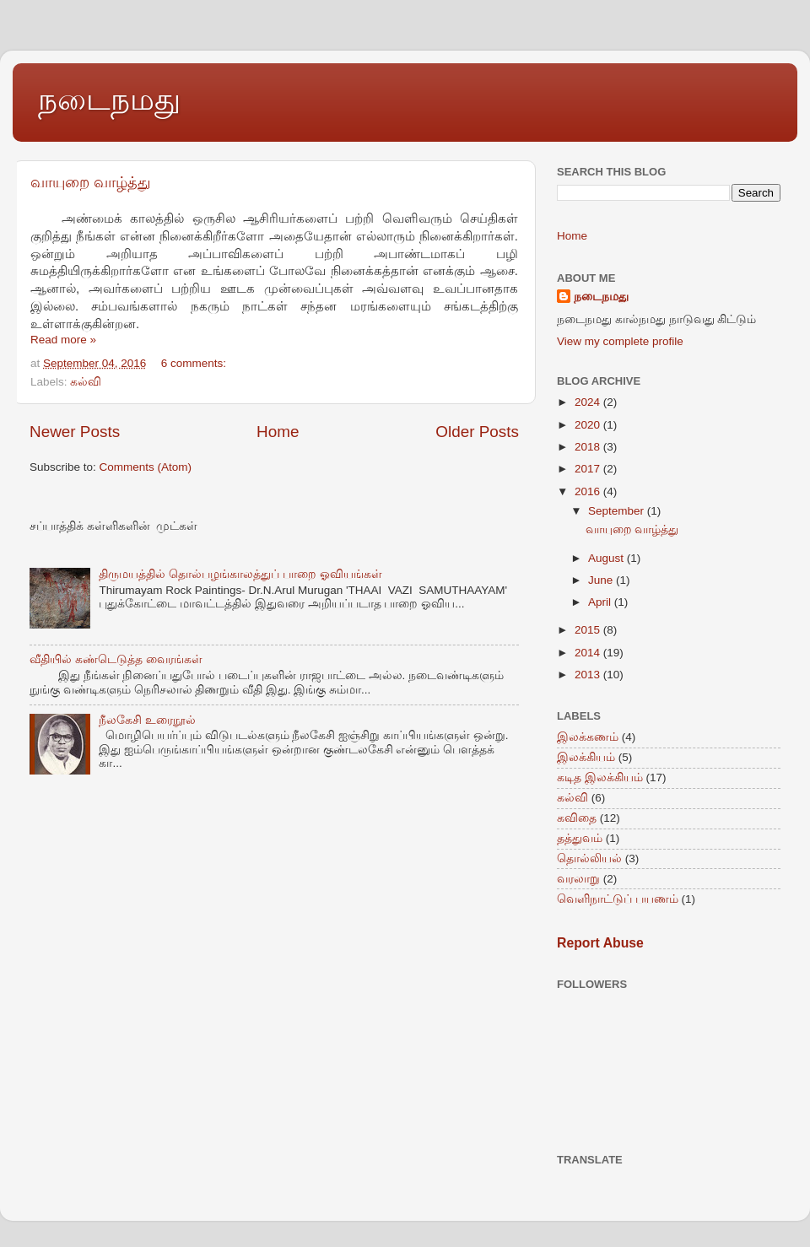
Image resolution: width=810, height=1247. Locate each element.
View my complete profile (620, 341)
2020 (589, 424)
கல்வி (85, 381)
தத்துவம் (579, 838)
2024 (589, 402)
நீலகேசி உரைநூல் (147, 720)
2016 (589, 491)
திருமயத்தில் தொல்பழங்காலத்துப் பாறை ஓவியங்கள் (240, 574)
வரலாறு (578, 878)
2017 (589, 468)
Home (277, 431)
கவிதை (577, 818)
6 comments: (195, 363)
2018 (589, 446)
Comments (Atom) (146, 467)
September (617, 511)
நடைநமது (109, 99)
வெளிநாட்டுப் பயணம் (617, 899)
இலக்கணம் (587, 737)
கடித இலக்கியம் (600, 777)
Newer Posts (75, 431)
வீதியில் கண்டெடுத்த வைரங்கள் (116, 659)
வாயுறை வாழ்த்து (90, 182)
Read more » (63, 339)
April (601, 602)
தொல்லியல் (589, 858)
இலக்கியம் (586, 757)
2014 (589, 652)
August (607, 558)
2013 (589, 674)
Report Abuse (600, 943)
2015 (589, 630)
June (602, 580)
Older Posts (477, 431)
